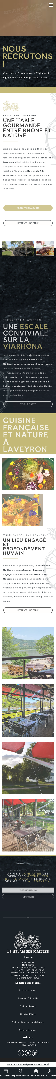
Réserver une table (28, 225)
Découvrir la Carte (28, 210)
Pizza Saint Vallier (28, 1014)
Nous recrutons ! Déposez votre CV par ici (28, 1064)
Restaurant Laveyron (28, 990)
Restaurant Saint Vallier (28, 998)
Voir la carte (28, 403)
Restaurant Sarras (28, 1006)
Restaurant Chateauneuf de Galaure (28, 1022)
